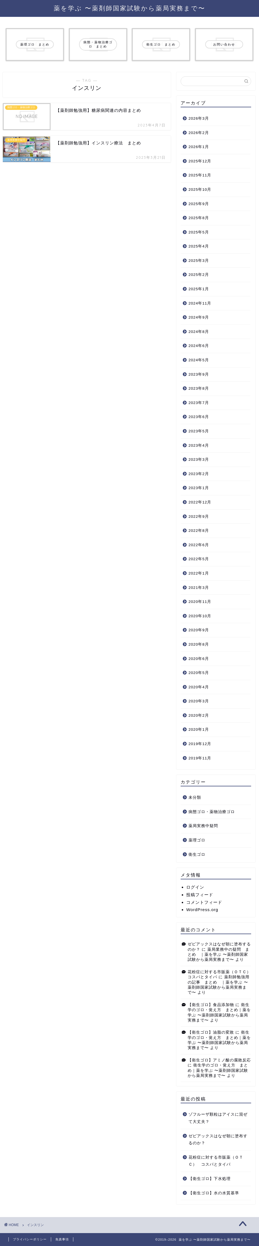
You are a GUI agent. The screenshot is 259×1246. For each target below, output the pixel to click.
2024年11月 (199, 303)
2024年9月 (198, 317)
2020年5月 (198, 673)
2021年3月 (198, 587)
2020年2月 (198, 715)
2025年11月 (199, 175)
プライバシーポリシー (30, 1239)
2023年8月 (198, 388)
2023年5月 (198, 431)
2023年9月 (198, 374)
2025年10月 (199, 189)
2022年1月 (198, 573)
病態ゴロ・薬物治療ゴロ (211, 812)
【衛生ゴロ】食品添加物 (211, 1005)
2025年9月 (198, 204)
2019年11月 (199, 758)
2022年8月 (198, 530)
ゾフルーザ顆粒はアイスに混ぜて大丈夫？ (217, 1118)
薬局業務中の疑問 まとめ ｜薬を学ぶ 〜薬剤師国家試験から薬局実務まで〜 (218, 954)
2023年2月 (198, 474)
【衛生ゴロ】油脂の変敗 (211, 1032)
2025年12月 (199, 161)
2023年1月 (198, 488)
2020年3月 (198, 701)
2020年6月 (198, 659)
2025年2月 (198, 275)
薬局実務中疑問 (203, 826)
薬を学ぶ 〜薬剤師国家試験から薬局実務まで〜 (129, 8)
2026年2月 (198, 133)
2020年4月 (198, 687)
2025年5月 (198, 232)
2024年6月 (198, 346)
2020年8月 (198, 644)
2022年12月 (199, 502)
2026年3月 (198, 118)
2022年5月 (198, 559)
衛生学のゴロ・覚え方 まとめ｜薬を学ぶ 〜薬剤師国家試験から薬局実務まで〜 (218, 1070)
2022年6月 (198, 545)
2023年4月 (198, 445)
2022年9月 (198, 516)
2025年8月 (198, 218)
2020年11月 (199, 602)
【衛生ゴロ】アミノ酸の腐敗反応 (219, 1060)
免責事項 (62, 1239)
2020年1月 (198, 729)
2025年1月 (198, 289)
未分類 (194, 797)
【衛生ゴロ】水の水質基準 (213, 1193)
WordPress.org (202, 909)
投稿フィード (199, 894)
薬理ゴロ (196, 840)
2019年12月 (199, 744)
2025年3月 (198, 260)
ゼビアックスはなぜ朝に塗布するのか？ (217, 1139)
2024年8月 (198, 332)
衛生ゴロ (196, 854)
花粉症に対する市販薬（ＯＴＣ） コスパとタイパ (215, 1161)
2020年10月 (199, 616)
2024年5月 (198, 360)
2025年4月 (198, 246)
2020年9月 (198, 630)
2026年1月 (198, 147)
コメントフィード (204, 902)
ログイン (195, 887)
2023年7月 (198, 403)
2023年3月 (198, 459)
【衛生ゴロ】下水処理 (209, 1179)
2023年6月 (198, 417)
